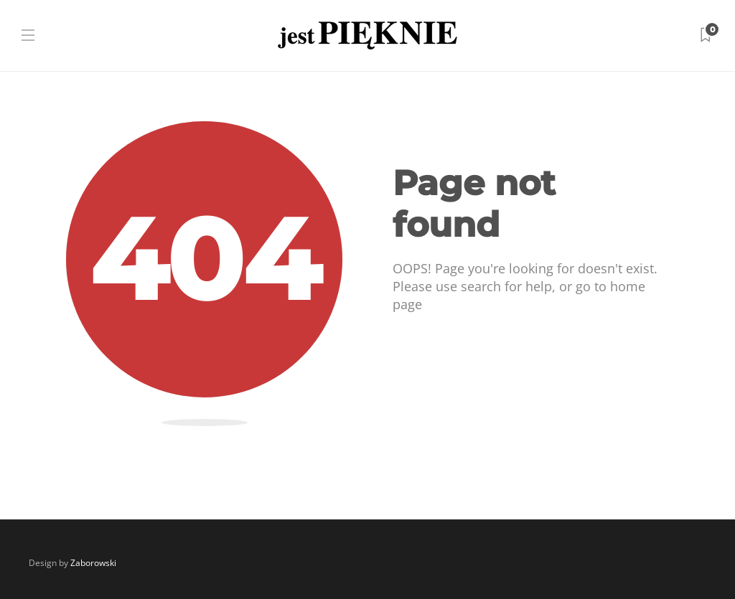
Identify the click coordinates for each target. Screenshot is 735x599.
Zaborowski (93, 563)
